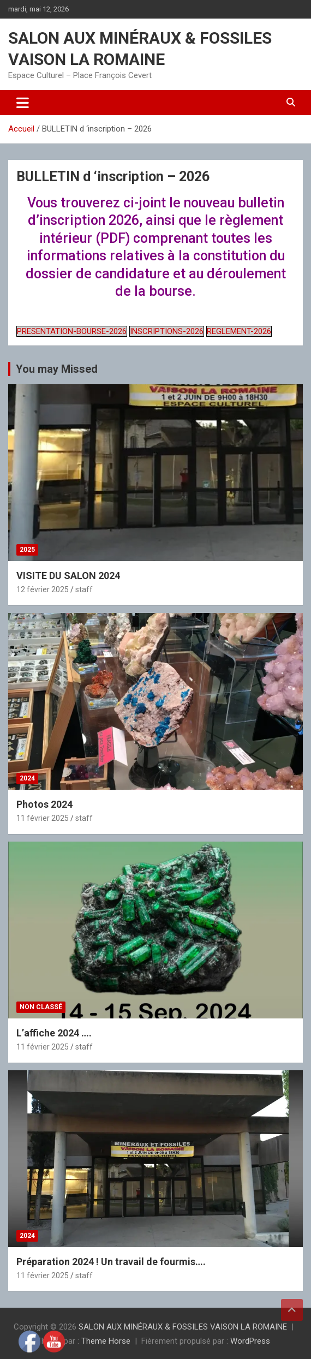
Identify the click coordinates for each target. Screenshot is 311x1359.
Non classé (41, 1007)
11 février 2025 (42, 818)
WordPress (250, 1341)
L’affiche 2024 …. (54, 1033)
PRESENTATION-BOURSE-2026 (72, 331)
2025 (27, 549)
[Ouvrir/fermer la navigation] (22, 102)
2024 (27, 778)
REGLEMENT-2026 (239, 331)
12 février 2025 (42, 589)
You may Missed (57, 368)
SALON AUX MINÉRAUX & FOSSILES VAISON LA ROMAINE (183, 1327)
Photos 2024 (44, 804)
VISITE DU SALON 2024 (68, 575)
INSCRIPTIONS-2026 (167, 331)
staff (84, 589)
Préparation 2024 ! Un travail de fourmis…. (111, 1261)
